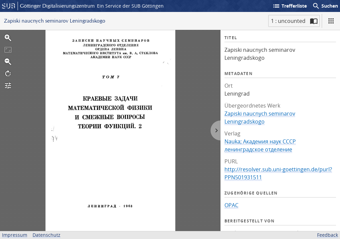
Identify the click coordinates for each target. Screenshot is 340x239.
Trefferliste (289, 6)
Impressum (14, 235)
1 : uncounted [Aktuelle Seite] (288, 21)
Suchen (325, 6)
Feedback (327, 235)
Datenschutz (46, 235)
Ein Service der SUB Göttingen (130, 6)
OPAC (231, 205)
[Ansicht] (331, 21)
